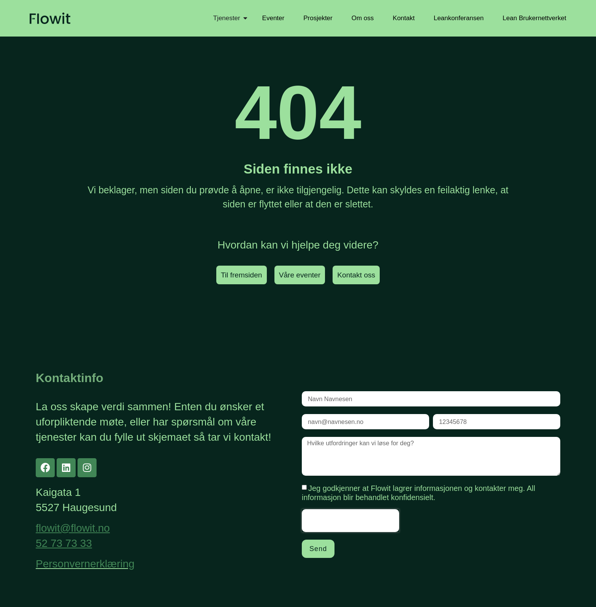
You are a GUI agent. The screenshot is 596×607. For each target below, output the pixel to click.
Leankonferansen (458, 18)
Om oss (363, 18)
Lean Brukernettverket (534, 18)
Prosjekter (318, 18)
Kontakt (404, 18)
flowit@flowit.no (73, 528)
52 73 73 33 (64, 544)
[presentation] (350, 526)
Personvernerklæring (85, 564)
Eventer (273, 18)
